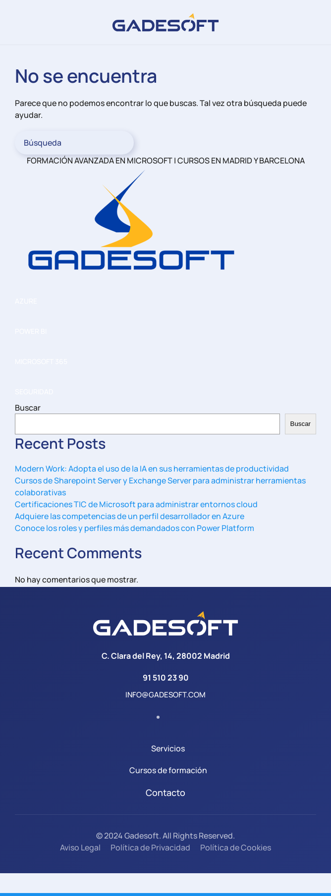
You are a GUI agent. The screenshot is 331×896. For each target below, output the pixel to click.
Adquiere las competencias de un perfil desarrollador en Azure (129, 516)
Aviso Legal (80, 847)
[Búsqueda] (74, 143)
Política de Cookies (235, 847)
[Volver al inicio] (165, 22)
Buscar (28, 407)
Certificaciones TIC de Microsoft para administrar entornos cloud (136, 504)
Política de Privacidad (150, 847)
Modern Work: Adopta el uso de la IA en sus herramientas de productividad (152, 468)
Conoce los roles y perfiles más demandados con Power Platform (134, 528)
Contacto (165, 792)
